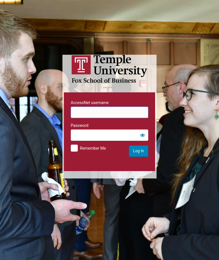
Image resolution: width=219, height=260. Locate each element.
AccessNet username (90, 102)
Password (79, 125)
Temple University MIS (109, 69)
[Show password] (142, 135)
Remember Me (93, 148)
